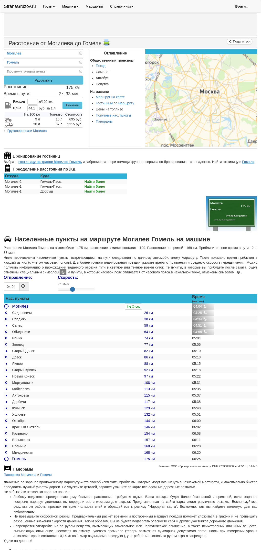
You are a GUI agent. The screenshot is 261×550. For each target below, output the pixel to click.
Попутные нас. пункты (113, 115)
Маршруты (94, 6)
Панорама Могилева (20, 475)
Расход (19, 101)
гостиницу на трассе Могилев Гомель (50, 162)
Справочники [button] (121, 6)
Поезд (100, 66)
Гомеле (248, 162)
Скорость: (68, 277)
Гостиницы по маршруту (115, 103)
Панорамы (104, 121)
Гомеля (46, 475)
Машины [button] (70, 6)
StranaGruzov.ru (20, 6)
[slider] (72, 289)
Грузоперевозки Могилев (27, 131)
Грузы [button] (49, 6)
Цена (17, 108)
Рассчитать (43, 80)
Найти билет (94, 181)
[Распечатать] (106, 44)
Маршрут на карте (110, 97)
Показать (72, 105)
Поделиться (241, 41)
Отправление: (18, 277)
